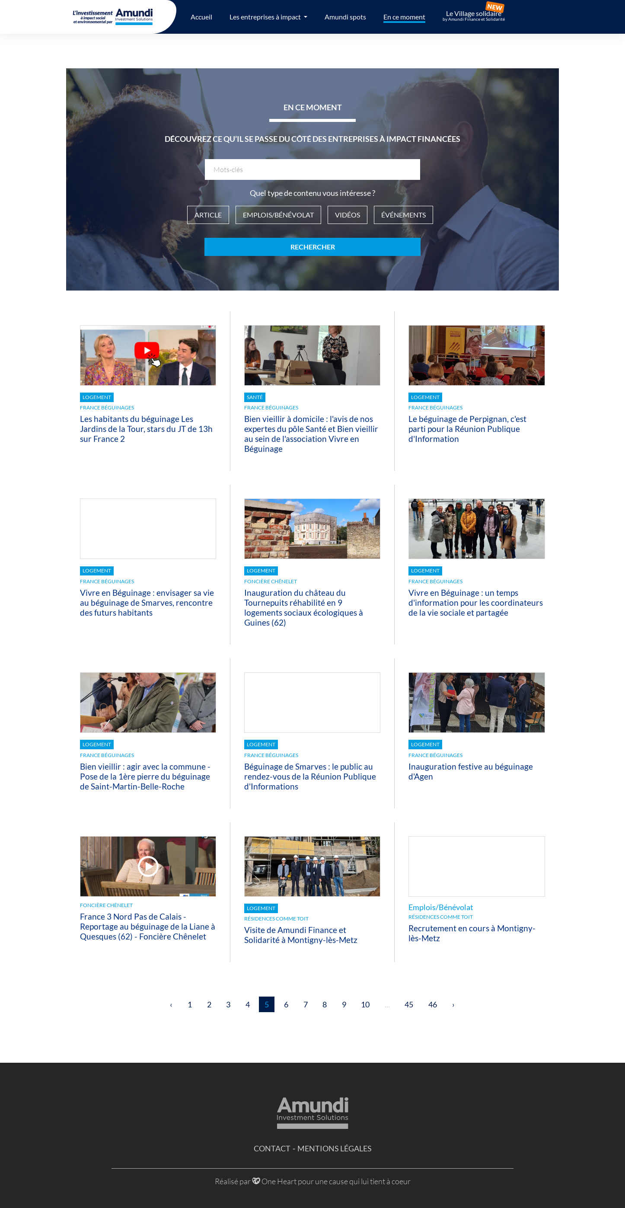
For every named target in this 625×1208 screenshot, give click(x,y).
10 (365, 1004)
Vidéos (347, 215)
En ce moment (404, 17)
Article (208, 215)
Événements (403, 215)
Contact (272, 1148)
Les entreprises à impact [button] (266, 17)
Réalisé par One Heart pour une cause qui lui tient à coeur (313, 1181)
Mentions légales (334, 1148)
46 (432, 1004)
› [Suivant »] (453, 1004)
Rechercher (312, 247)
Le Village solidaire (474, 15)
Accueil (201, 17)
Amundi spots (345, 17)
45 (409, 1004)
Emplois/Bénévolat (278, 215)
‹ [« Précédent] (171, 1004)
